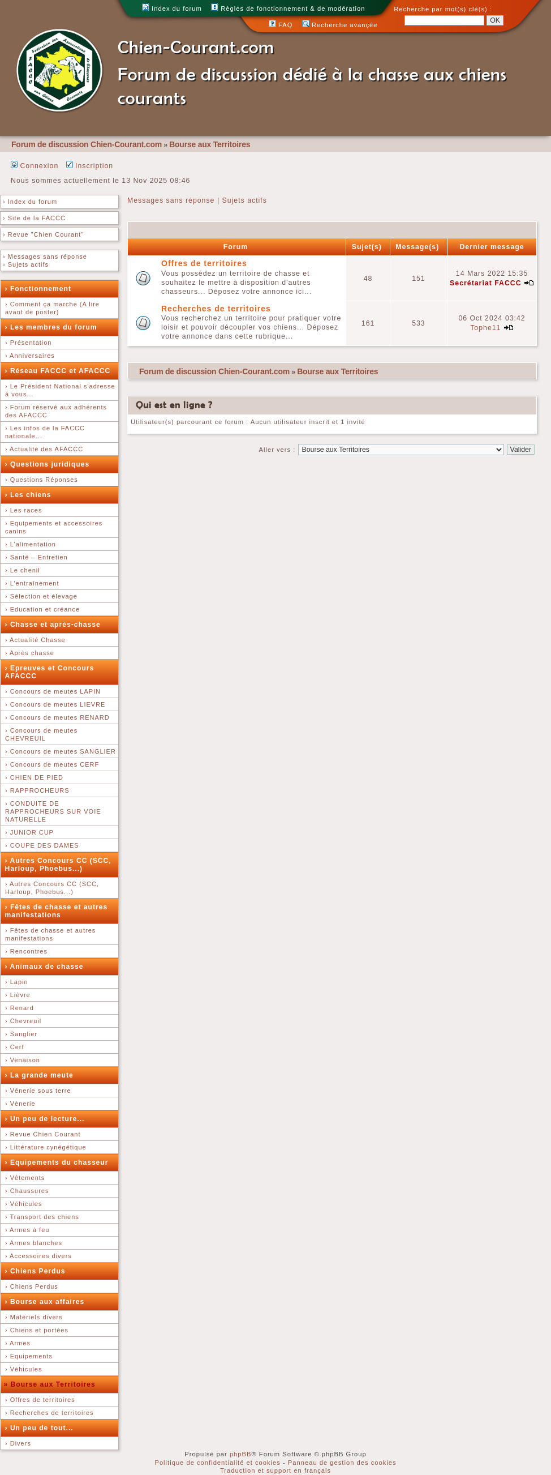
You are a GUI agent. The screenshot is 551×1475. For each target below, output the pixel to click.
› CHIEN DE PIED (34, 777)
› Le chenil (22, 570)
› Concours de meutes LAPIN (53, 691)
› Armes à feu (27, 1229)
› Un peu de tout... (39, 1428)
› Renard (19, 1007)
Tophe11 (485, 328)
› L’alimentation (30, 544)
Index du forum (172, 8)
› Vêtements (25, 1177)
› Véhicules (23, 1203)
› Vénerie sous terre (38, 1090)
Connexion (34, 166)
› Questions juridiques (47, 464)
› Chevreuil (23, 1020)
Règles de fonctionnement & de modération (288, 8)
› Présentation (28, 342)
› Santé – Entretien (36, 557)
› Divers (18, 1443)
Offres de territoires (204, 263)
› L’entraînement (32, 583)
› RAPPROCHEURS (37, 790)
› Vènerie (20, 1103)
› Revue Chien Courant (43, 1134)
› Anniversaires (30, 355)
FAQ (281, 25)
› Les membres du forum (51, 327)
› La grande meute (39, 1075)
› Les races (23, 510)
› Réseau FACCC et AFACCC (58, 371)
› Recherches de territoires (49, 1412)
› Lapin (16, 981)
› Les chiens (28, 495)
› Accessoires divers (38, 1255)
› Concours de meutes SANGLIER (60, 751)
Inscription (90, 166)
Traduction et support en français (275, 1470)
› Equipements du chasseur (57, 1162)
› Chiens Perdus (35, 1271)
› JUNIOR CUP (29, 832)
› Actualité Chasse (35, 639)
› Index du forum (30, 201)
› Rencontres (26, 951)
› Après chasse (29, 652)
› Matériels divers (34, 1317)
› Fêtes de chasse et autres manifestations (56, 911)
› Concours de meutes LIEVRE (55, 704)
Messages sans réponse (170, 200)
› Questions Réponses (41, 479)
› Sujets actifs (26, 264)
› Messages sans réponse (45, 256)
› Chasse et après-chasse (53, 625)
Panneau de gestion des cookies (342, 1462)
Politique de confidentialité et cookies (217, 1462)
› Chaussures (27, 1190)
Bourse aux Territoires (209, 144)
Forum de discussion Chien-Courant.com (86, 144)
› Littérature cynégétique (46, 1147)
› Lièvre (18, 994)
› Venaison (22, 1060)
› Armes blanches (33, 1242)
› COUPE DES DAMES (42, 845)
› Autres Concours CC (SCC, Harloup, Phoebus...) (58, 865)
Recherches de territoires (216, 308)
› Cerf (14, 1047)
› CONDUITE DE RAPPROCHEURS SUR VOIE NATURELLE (53, 811)
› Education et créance (42, 609)
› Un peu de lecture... (45, 1119)
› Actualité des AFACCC (44, 449)
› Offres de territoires (40, 1399)
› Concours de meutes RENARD (57, 717)
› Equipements (29, 1356)
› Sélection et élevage (41, 596)
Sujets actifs (244, 200)
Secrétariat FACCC (485, 283)
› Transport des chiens (42, 1216)
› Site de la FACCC (34, 218)
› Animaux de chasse (44, 966)
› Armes (18, 1343)
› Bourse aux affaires (45, 1302)
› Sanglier (21, 1034)
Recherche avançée (340, 25)
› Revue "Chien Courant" (43, 234)
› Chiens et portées (36, 1330)
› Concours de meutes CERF (52, 764)
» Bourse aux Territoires (50, 1384)
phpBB (241, 1454)
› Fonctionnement (38, 289)
